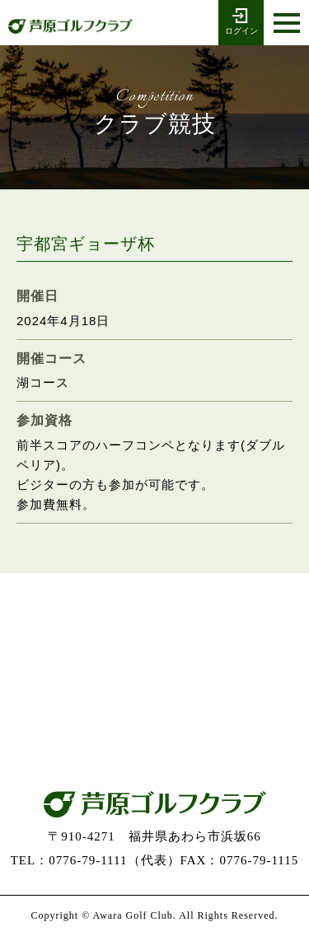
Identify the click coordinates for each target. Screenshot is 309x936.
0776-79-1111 (154, 623)
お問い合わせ (155, 720)
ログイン (240, 20)
